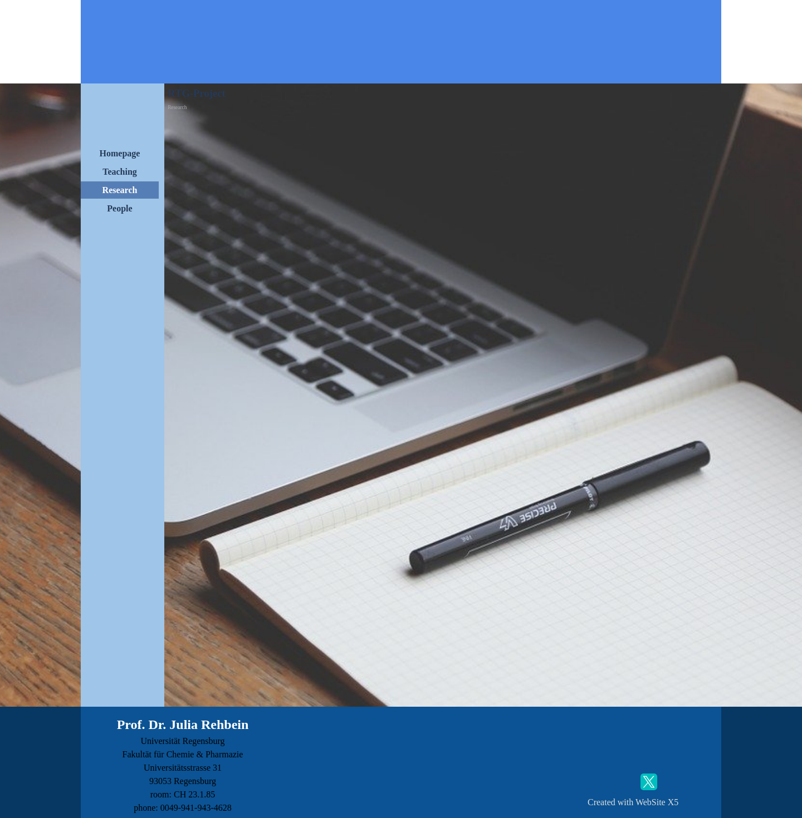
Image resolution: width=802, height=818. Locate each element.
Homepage (120, 153)
